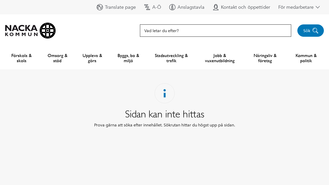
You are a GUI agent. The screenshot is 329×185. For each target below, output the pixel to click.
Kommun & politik (306, 58)
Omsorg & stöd (57, 58)
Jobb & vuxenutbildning (220, 58)
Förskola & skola (21, 58)
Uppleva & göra (92, 58)
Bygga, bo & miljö (128, 58)
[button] (116, 7)
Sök (310, 30)
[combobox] (215, 30)
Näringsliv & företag (265, 58)
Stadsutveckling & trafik (171, 58)
